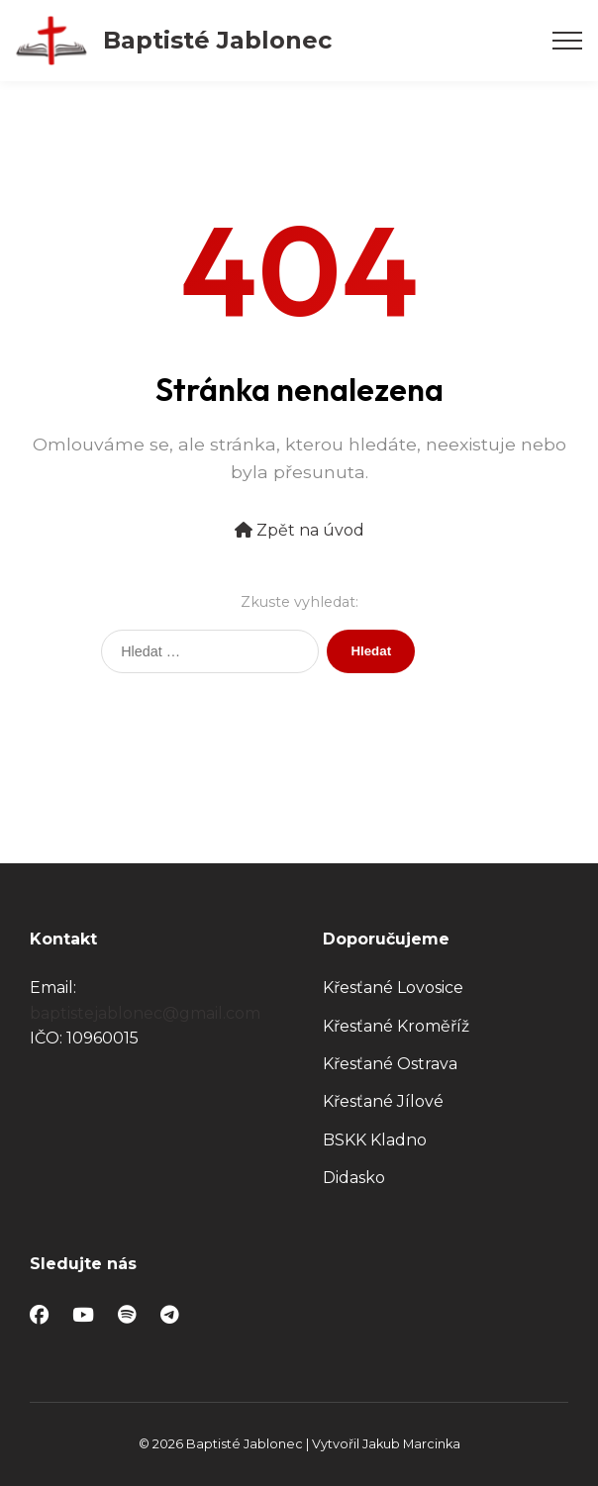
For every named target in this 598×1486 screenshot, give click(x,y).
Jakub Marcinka (411, 1443)
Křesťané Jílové (383, 1101)
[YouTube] (83, 1315)
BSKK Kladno (375, 1140)
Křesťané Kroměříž (396, 1026)
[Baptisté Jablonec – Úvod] (174, 40)
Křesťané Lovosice (393, 987)
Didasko (354, 1177)
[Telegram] (169, 1315)
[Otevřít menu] (567, 40)
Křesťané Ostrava (390, 1063)
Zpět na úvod (299, 530)
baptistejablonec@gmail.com (145, 1013)
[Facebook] (39, 1315)
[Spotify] (127, 1315)
